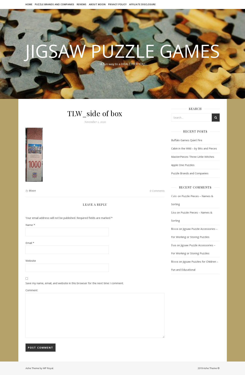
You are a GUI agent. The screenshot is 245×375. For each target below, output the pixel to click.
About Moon (97, 4)
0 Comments (157, 190)
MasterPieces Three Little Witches (192, 156)
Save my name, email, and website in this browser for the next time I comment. (75, 283)
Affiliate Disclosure (142, 4)
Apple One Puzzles (182, 165)
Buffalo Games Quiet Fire (186, 140)
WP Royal (48, 368)
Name (30, 225)
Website (31, 260)
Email (30, 243)
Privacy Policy (117, 4)
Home (29, 4)
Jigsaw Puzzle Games (122, 51)
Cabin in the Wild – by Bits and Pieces (194, 148)
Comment (32, 290)
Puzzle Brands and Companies (54, 4)
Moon (32, 190)
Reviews (81, 4)
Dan (173, 245)
